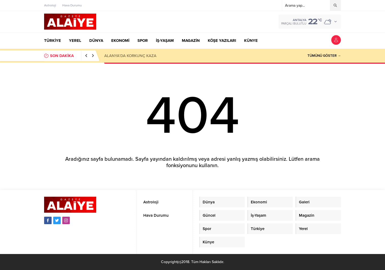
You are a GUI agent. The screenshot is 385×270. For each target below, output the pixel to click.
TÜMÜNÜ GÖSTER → (324, 56)
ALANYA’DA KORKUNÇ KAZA (130, 55)
